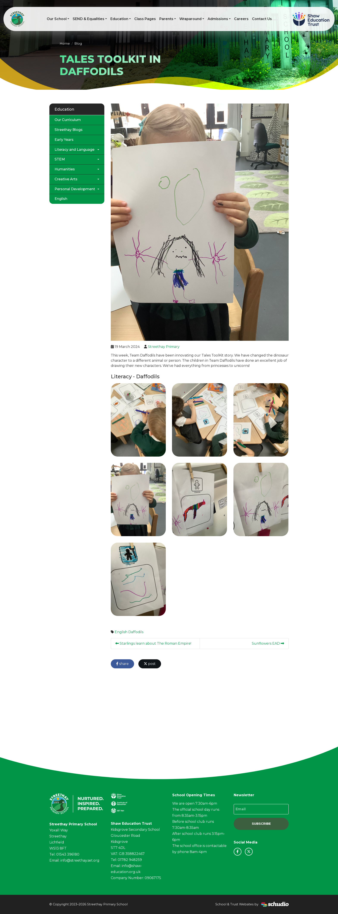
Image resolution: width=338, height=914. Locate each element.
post (150, 664)
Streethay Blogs (69, 130)
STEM (60, 159)
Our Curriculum (68, 120)
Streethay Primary (164, 347)
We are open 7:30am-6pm (194, 803)
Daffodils (135, 632)
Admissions (218, 19)
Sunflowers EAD (268, 643)
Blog (78, 44)
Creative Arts (66, 179)
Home (65, 44)
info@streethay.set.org (79, 860)
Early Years (64, 140)
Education (119, 19)
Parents (166, 19)
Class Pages (145, 19)
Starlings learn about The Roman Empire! (153, 643)
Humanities (65, 169)
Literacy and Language (74, 150)
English (121, 632)
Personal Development (75, 189)
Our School (57, 19)
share (122, 664)
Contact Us (262, 19)
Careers (241, 19)
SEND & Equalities (88, 19)
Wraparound (190, 19)
